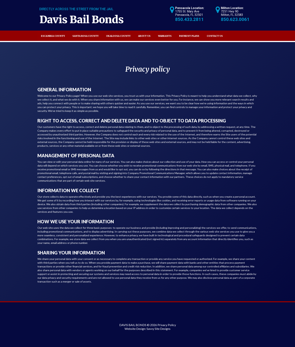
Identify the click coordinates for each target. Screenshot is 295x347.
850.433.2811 (189, 19)
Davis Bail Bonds (82, 19)
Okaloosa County (118, 36)
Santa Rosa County (85, 36)
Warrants (165, 36)
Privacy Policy (166, 325)
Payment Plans (189, 36)
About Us (144, 36)
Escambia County (53, 36)
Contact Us (215, 36)
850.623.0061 (235, 19)
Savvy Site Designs (158, 328)
